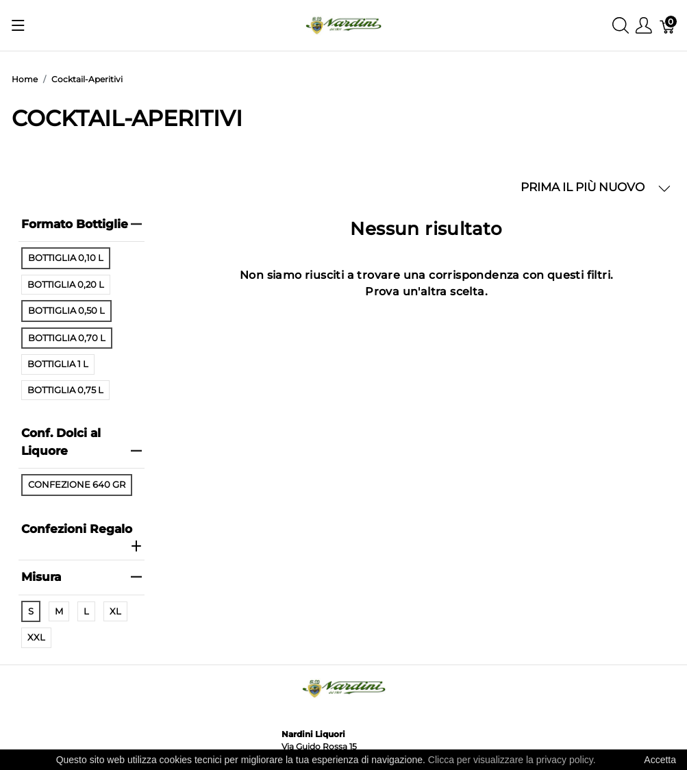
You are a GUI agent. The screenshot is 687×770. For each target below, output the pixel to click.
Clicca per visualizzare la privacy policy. (512, 759)
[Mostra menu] (18, 25)
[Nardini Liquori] (343, 24)
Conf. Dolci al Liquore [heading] (81, 442)
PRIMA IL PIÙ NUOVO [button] (596, 187)
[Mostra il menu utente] (643, 25)
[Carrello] (668, 25)
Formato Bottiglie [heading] (81, 224)
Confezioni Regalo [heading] (81, 537)
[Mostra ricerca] (620, 25)
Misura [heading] (81, 577)
